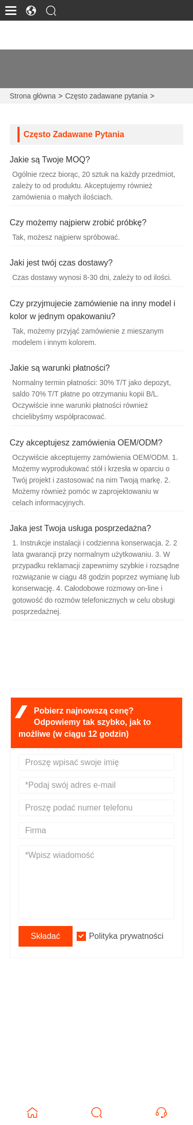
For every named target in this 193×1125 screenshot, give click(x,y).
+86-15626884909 (58, 1082)
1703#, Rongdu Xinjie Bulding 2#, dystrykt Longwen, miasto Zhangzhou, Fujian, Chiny (104, 1011)
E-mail (42, 1038)
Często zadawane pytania (106, 96)
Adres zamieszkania (81, 993)
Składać (45, 936)
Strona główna (33, 96)
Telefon (48, 1070)
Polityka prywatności (126, 936)
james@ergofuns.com (65, 1050)
